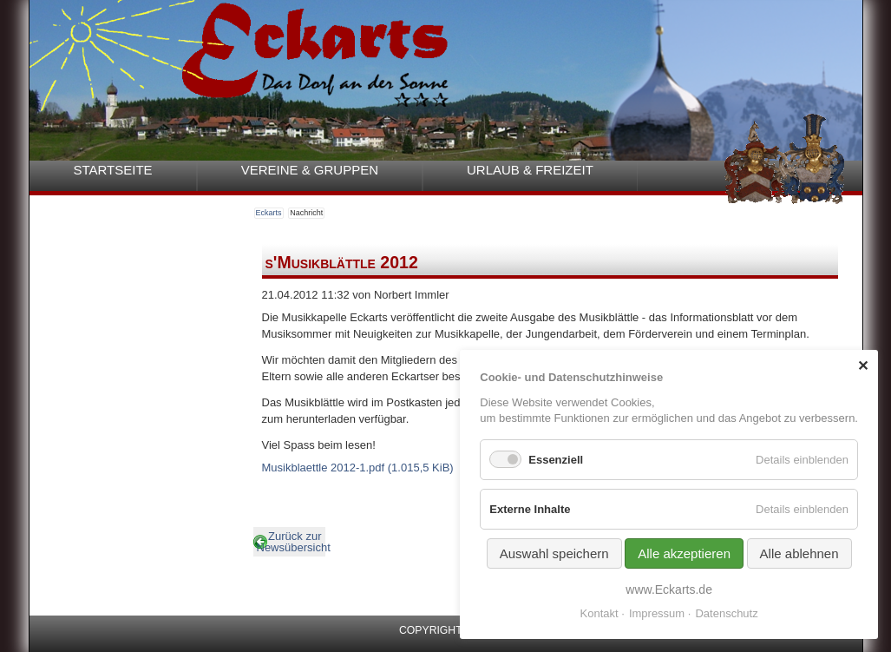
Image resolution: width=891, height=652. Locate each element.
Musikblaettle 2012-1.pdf (358, 467)
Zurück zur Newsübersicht (291, 542)
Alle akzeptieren (684, 553)
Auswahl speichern (554, 553)
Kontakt (599, 613)
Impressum (657, 613)
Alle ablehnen (799, 553)
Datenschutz (726, 613)
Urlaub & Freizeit (530, 169)
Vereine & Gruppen (309, 169)
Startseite (113, 169)
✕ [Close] (862, 366)
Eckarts (269, 212)
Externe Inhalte (529, 509)
